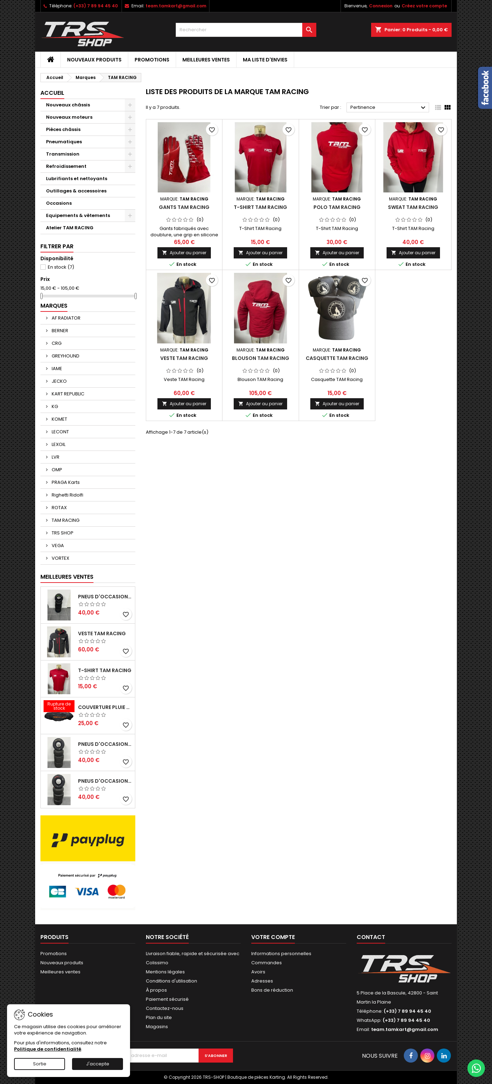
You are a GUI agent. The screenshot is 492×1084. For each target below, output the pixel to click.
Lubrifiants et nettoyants (76, 178)
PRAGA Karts (65, 482)
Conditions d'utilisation (171, 981)
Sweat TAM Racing (413, 207)
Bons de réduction (272, 990)
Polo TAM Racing (337, 207)
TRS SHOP (62, 533)
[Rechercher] (246, 30)
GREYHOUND (65, 356)
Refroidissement (66, 166)
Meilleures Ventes (66, 577)
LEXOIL (58, 444)
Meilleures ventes (206, 59)
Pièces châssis (63, 129)
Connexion (381, 6)
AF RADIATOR (65, 318)
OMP (56, 469)
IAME (56, 368)
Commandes (266, 962)
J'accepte (97, 1063)
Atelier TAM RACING (69, 227)
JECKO (59, 381)
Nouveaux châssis (68, 104)
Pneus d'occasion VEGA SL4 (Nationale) (105, 781)
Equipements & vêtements (78, 215)
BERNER (59, 330)
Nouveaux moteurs (69, 117)
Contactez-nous (164, 1008)
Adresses (262, 981)
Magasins (157, 1026)
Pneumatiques (64, 141)
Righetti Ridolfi (67, 495)
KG (54, 406)
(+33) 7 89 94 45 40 (95, 6)
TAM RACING (65, 520)
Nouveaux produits (94, 59)
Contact (371, 937)
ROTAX (59, 507)
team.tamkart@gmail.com (175, 6)
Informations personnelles (281, 953)
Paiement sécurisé (167, 999)
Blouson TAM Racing (260, 358)
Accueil (52, 93)
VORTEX (60, 558)
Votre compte (273, 937)
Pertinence (388, 108)
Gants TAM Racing (184, 207)
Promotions (152, 59)
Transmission (62, 154)
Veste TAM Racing (102, 633)
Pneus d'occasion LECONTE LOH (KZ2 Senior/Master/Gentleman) (105, 744)
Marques (53, 306)
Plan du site (159, 1017)
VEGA (57, 545)
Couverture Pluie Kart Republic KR (105, 707)
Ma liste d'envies (265, 59)
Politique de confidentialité (47, 1049)
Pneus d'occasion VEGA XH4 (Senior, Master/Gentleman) (105, 596)
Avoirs (258, 971)
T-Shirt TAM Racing (104, 670)
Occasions (59, 203)
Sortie (39, 1063)
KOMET (59, 419)
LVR (55, 457)
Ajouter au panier (184, 253)
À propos (156, 990)
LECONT (60, 431)
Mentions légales (165, 971)
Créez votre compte (424, 6)
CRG (56, 343)
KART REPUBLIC (67, 393)
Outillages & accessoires (76, 191)
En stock (61, 267)
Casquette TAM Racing (337, 358)
